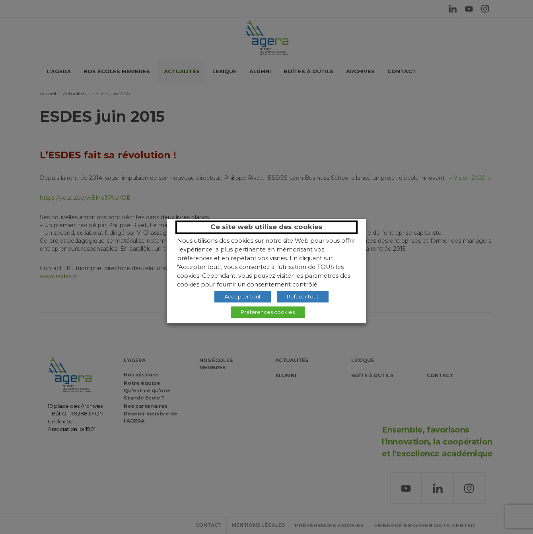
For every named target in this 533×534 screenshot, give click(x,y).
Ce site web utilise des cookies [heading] (266, 227)
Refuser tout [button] (303, 296)
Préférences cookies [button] (268, 312)
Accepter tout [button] (242, 296)
